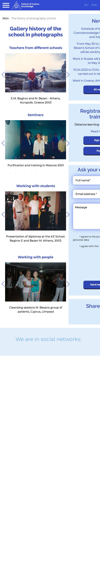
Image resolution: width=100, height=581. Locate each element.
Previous (2, 73)
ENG (94, 5)
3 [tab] (20, 102)
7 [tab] (40, 102)
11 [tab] (61, 102)
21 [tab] (56, 173)
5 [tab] (30, 102)
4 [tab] (25, 102)
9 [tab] (51, 102)
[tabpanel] (35, 79)
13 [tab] (38, 107)
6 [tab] (35, 102)
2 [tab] (15, 102)
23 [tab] (30, 178)
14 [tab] (20, 173)
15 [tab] (25, 173)
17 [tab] (35, 173)
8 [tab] (46, 102)
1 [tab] (10, 102)
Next (68, 73)
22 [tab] (61, 173)
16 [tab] (30, 173)
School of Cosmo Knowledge (25, 5)
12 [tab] (33, 107)
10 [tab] (56, 102)
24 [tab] (35, 178)
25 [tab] (40, 178)
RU (86, 5)
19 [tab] (46, 173)
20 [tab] (51, 173)
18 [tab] (40, 173)
